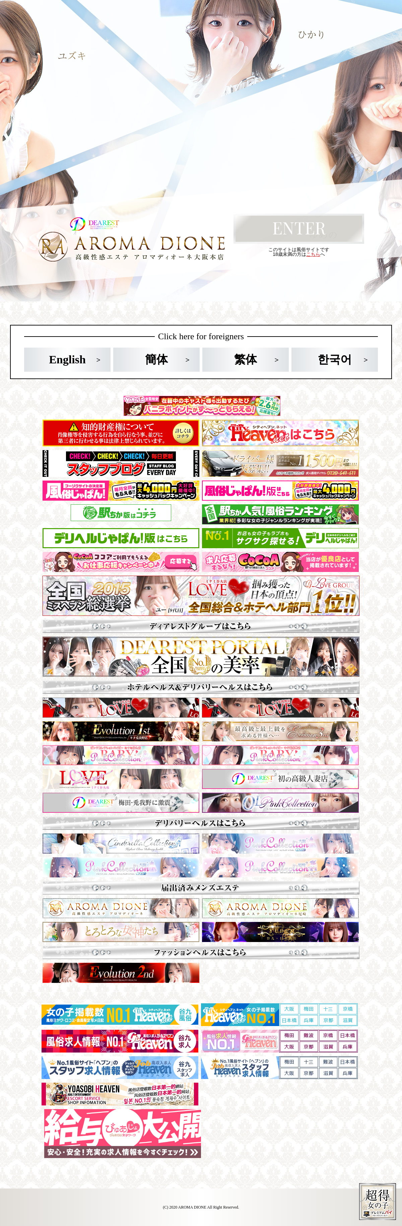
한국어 (335, 359)
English (67, 359)
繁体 (245, 359)
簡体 (156, 359)
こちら (313, 254)
